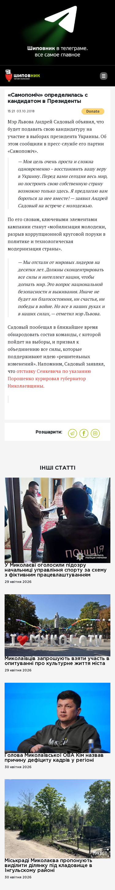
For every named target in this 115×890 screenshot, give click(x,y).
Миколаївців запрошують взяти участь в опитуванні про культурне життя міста (57, 661)
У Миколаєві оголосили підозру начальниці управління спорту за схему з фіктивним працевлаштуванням (56, 570)
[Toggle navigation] (103, 78)
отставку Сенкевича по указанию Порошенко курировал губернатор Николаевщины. (49, 378)
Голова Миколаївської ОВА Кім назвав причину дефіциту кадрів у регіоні (54, 758)
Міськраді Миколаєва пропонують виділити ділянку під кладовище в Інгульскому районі (48, 865)
